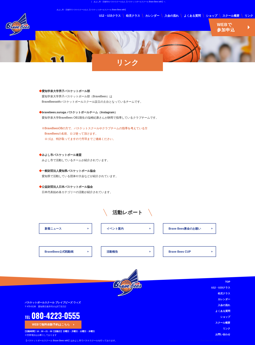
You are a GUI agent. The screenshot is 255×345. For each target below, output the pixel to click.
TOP (227, 281)
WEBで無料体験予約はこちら (51, 324)
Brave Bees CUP (180, 251)
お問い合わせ (222, 334)
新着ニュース (53, 228)
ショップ (211, 15)
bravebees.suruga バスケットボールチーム (70, 112)
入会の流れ (172, 15)
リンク (249, 15)
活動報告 (112, 251)
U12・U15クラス (110, 15)
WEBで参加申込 (226, 27)
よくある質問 (192, 15)
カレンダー (152, 15)
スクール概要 (230, 15)
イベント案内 (115, 228)
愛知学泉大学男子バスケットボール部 (66, 91)
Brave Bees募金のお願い (185, 228)
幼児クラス (133, 15)
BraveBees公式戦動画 (59, 251)
